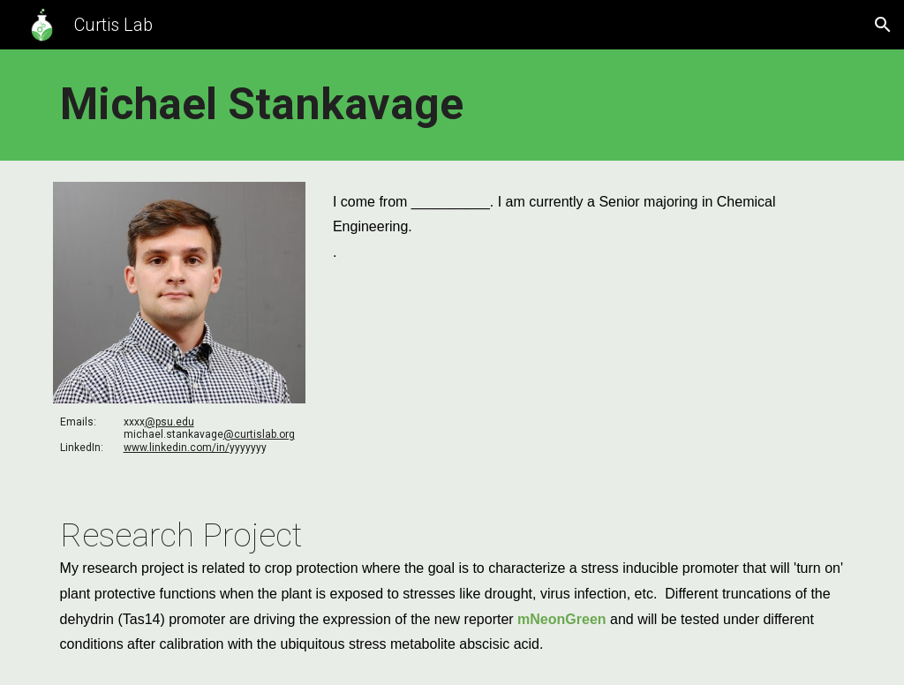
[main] (452, 105)
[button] (883, 25)
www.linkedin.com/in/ (177, 447)
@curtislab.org (259, 434)
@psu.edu (169, 422)
